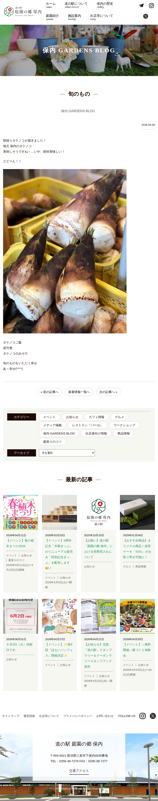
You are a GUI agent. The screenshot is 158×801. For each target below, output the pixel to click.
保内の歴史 (102, 6)
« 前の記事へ (50, 392)
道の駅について (75, 6)
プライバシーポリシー (77, 716)
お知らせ (72, 417)
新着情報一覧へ (79, 392)
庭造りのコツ (52, 441)
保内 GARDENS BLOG (59, 433)
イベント (49, 417)
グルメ (119, 417)
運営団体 (29, 716)
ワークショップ (124, 425)
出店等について (78, 18)
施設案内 (52, 18)
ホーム (51, 6)
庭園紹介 (125, 6)
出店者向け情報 (96, 433)
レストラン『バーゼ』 (87, 425)
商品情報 (123, 433)
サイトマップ (10, 716)
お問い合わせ (105, 716)
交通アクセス (79, 770)
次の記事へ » (108, 392)
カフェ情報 (96, 417)
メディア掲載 (52, 425)
